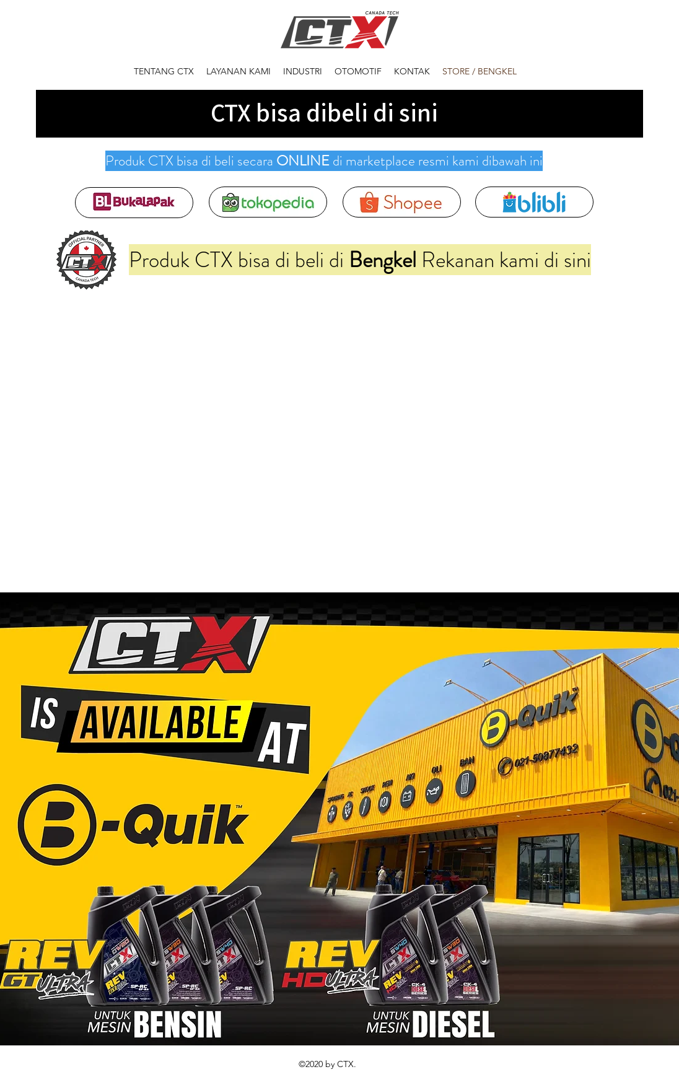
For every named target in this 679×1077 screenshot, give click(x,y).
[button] (302, 71)
